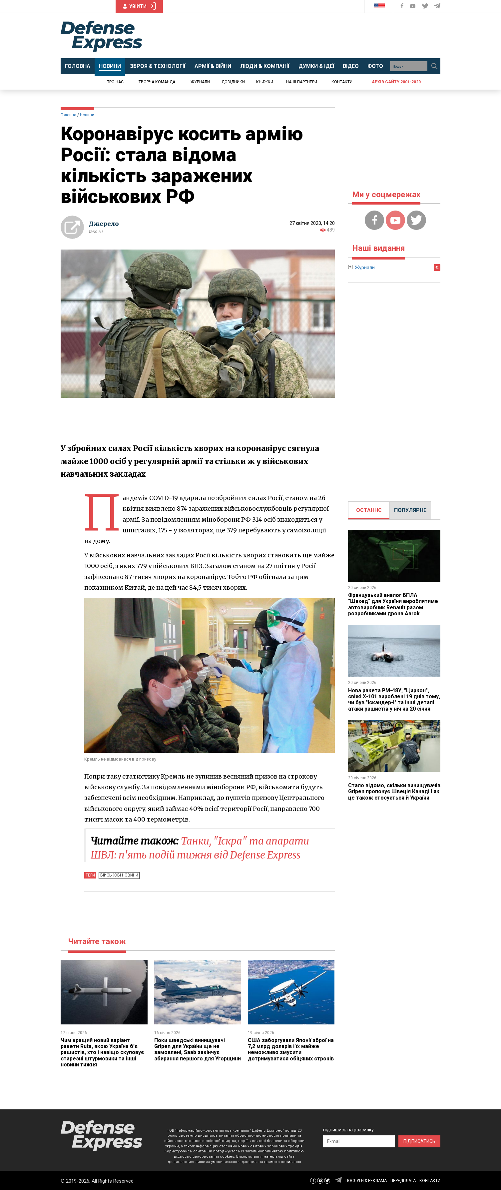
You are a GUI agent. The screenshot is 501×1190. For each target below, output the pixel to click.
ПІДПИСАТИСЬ (419, 1140)
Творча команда (157, 82)
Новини (87, 115)
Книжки (264, 82)
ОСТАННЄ (369, 510)
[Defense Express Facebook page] (402, 6)
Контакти (341, 82)
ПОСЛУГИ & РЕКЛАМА (366, 1180)
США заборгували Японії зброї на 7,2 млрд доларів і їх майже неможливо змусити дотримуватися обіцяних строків (291, 1048)
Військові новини (119, 875)
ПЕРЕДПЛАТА (403, 1180)
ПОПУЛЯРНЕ (410, 510)
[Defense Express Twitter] (426, 6)
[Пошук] (434, 66)
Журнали (200, 82)
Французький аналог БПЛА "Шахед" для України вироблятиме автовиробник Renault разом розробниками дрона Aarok (393, 604)
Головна (68, 115)
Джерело (104, 224)
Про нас (115, 82)
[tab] (369, 510)
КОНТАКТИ (429, 1180)
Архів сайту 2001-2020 (396, 82)
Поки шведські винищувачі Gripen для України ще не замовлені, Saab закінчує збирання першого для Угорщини (189, 1051)
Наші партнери (301, 82)
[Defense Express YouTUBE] (413, 6)
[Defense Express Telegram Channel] (437, 6)
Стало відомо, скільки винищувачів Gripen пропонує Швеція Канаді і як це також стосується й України (394, 791)
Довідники (233, 82)
